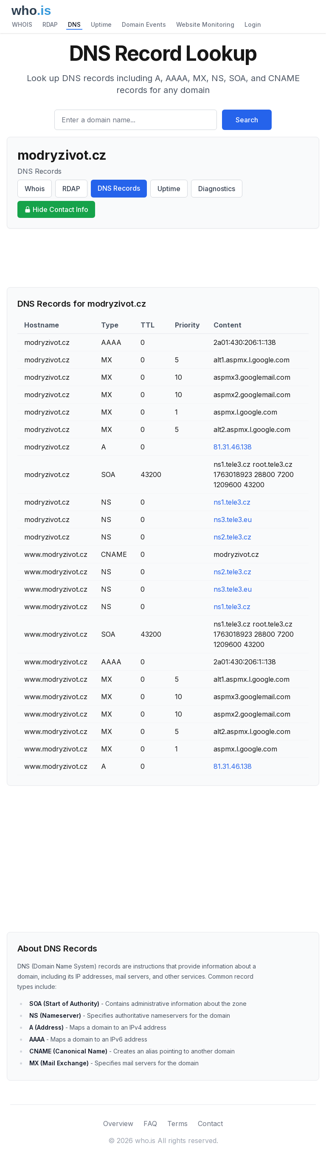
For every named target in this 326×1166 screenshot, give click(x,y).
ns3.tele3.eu (233, 519)
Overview (118, 1123)
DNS (74, 24)
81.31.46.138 (233, 447)
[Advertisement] (163, 258)
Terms (177, 1123)
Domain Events (144, 24)
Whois (35, 188)
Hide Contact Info (56, 209)
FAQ (150, 1123)
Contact (210, 1123)
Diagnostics (216, 188)
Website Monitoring (205, 24)
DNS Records (119, 188)
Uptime (101, 24)
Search (247, 120)
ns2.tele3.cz (232, 537)
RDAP (50, 24)
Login (252, 24)
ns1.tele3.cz (232, 502)
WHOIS (22, 24)
